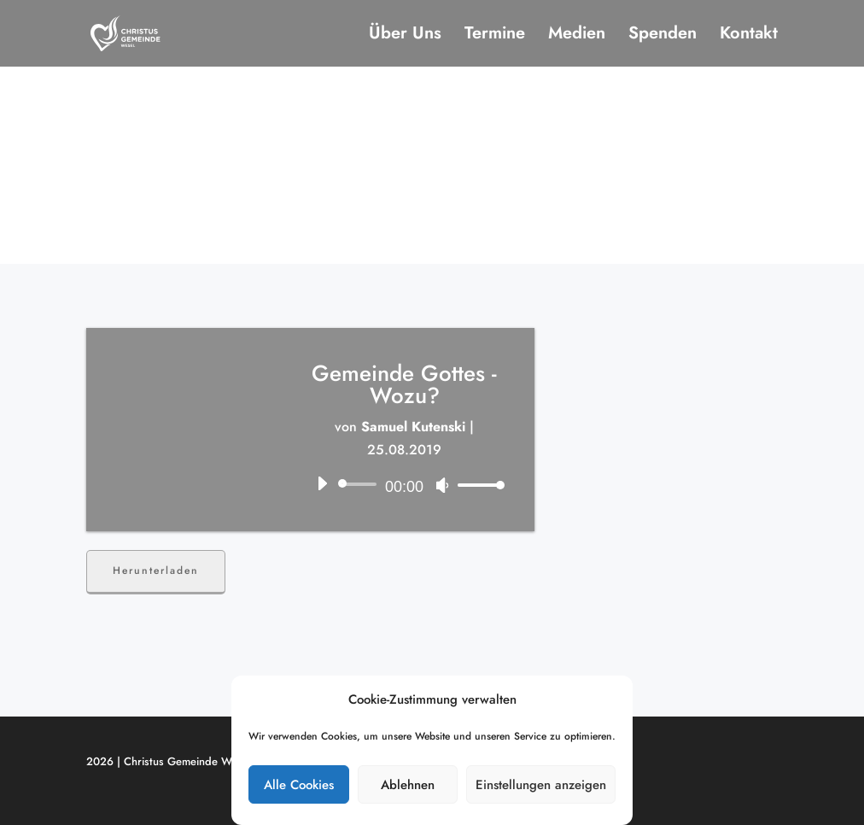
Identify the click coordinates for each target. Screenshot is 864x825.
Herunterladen (156, 570)
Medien (576, 36)
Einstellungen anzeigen (541, 784)
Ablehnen (408, 784)
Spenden (662, 36)
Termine (494, 36)
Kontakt (749, 36)
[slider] (360, 484)
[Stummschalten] (442, 485)
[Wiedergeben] (322, 483)
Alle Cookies (299, 784)
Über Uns (405, 36)
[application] (404, 484)
